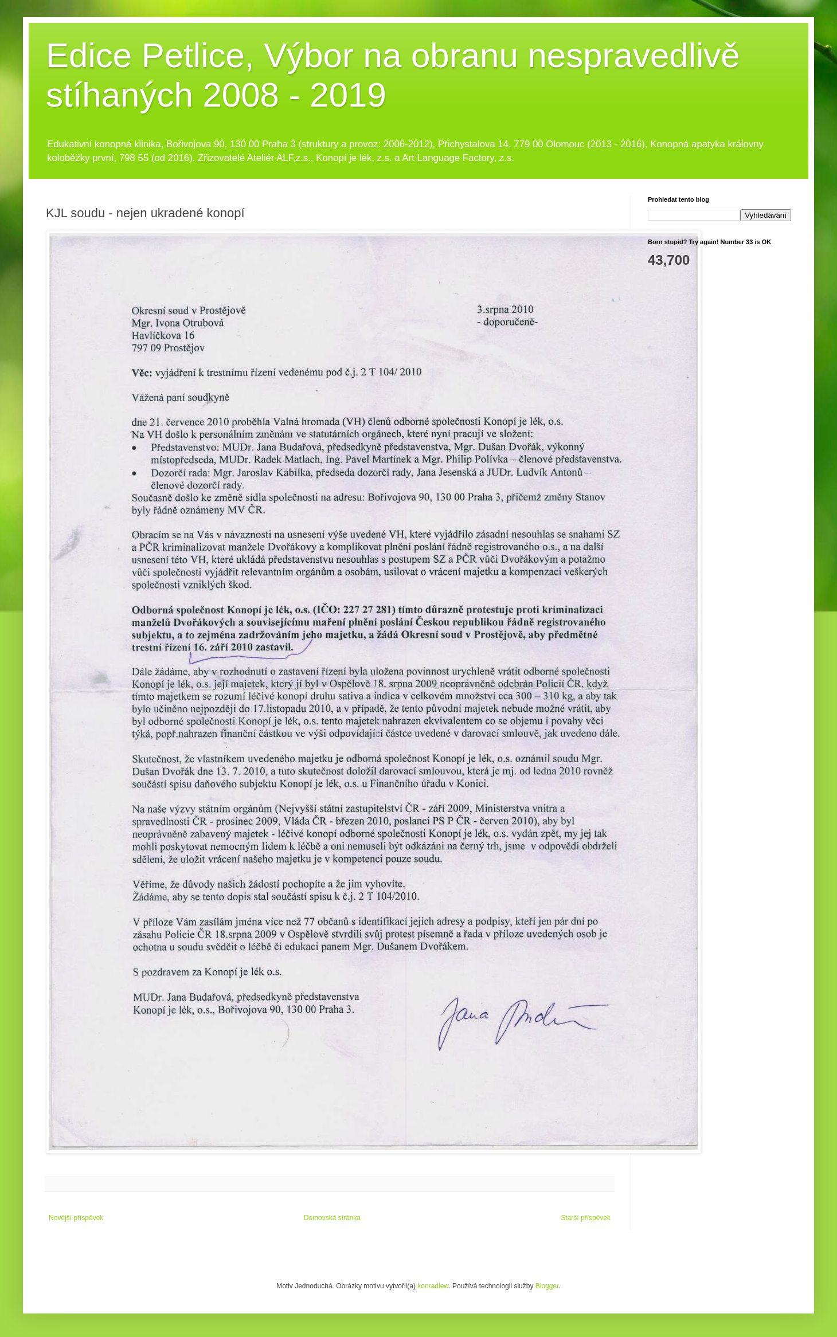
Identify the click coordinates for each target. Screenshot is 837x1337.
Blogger (547, 1286)
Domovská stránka (332, 1218)
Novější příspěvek (76, 1218)
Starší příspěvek (586, 1218)
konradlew (432, 1286)
